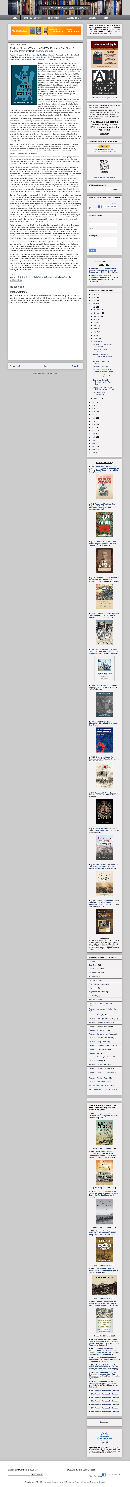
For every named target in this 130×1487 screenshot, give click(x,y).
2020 (94, 405)
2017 (94, 415)
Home (46, 366)
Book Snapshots (95, 973)
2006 (94, 450)
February (97, 341)
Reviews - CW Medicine (97, 1030)
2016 (94, 418)
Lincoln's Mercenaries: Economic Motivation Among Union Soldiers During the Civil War (103, 1350)
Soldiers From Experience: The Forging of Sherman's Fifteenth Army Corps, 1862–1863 (103, 1233)
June (96, 329)
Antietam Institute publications (99, 393)
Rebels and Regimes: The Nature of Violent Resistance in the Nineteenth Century (102, 506)
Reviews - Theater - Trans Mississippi (102, 1072)
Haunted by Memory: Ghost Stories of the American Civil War (103, 686)
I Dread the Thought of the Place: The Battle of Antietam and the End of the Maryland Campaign (103, 1193)
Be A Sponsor (53, 17)
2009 (94, 440)
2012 (94, 431)
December (98, 310)
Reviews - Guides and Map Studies (102, 1045)
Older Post (76, 366)
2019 (94, 408)
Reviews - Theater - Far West (99, 1068)
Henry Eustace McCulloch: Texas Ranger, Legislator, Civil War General (102, 543)
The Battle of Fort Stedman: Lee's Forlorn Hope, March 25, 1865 (103, 830)
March (96, 338)
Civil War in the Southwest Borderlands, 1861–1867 (102, 1358)
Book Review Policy (32, 17)
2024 (94, 301)
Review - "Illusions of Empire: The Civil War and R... (103, 356)
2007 (94, 446)
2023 (94, 304)
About (105, 17)
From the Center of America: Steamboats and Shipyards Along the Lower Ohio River (103, 651)
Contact (92, 17)
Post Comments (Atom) (50, 373)
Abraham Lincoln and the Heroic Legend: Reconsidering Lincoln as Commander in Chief (102, 270)
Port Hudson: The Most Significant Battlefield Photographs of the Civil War (103, 1270)
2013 (94, 427)
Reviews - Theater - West (98, 1078)
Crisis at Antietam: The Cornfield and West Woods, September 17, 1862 (104, 759)
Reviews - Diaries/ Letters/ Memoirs (58, 277)
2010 (94, 437)
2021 (94, 402)
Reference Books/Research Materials (102, 1003)
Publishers (93, 996)
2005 (94, 453)
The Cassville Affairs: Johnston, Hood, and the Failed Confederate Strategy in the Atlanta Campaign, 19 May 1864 (102, 1154)
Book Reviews (20, 277)
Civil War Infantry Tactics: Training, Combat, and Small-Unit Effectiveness (102, 1374)
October (97, 316)
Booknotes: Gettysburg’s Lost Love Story (102, 376)
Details (98, 118)
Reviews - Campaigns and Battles (101, 1019)
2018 (94, 412)
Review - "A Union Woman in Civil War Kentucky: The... (103, 388)
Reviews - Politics (95, 1061)
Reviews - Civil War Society (35, 277)
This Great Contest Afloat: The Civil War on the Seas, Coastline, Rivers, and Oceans (104, 866)
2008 (94, 443)
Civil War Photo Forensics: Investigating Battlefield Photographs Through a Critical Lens (103, 277)
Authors (92, 961)
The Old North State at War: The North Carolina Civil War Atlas (103, 1366)
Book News (93, 965)
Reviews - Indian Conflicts (98, 1049)
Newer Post (15, 366)
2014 (94, 424)
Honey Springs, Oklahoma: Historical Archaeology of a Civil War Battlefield (103, 1116)
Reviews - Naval (95, 1053)
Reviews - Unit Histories (97, 1082)
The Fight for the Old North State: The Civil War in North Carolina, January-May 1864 (103, 1341)
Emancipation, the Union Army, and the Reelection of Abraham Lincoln (103, 1383)
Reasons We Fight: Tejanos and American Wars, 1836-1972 (104, 794)
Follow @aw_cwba (95, 1476)
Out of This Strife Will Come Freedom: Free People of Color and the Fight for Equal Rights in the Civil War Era (104, 469)
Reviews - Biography (96, 1015)
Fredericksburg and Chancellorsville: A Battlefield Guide (103, 722)
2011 (94, 434)
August (96, 322)
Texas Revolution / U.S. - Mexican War (103, 1089)
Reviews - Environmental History (101, 1038)
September (98, 319)
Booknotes (93, 976)
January (97, 398)
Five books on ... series (97, 984)
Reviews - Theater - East (98, 1064)
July (95, 326)
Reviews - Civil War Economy (99, 1022)
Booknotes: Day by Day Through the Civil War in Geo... (102, 382)
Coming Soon (94, 980)
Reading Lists (94, 999)
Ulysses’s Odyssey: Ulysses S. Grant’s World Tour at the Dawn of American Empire (104, 615)
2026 (94, 294)
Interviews (93, 988)
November (98, 313)
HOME (14, 17)
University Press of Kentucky (37, 57)
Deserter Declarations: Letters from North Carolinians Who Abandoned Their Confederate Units (104, 902)
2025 (94, 297)
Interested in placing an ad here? (104, 98)
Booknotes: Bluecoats (101, 367)
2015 (94, 421)
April (95, 335)
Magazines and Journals (98, 992)
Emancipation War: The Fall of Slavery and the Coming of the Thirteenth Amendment (104, 579)
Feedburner (104, 1422)
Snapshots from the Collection (100, 1086)
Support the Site (74, 17)
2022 (94, 307)
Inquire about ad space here (104, 177)
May (95, 332)
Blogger (101, 1482)
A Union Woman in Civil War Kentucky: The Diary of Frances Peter (35, 55)
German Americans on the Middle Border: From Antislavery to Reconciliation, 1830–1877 (102, 1303)
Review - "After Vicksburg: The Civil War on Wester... (103, 371)
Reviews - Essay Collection (99, 1042)
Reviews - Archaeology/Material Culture (103, 1009)
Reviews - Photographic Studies (100, 1057)
